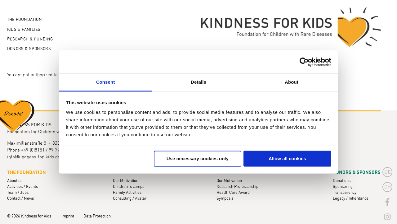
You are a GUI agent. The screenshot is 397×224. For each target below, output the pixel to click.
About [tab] (291, 82)
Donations (341, 181)
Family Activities (127, 193)
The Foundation (24, 20)
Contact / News (20, 199)
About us (14, 181)
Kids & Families (24, 30)
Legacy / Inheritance (350, 199)
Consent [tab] (105, 82)
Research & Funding (30, 39)
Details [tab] (198, 82)
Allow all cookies (287, 158)
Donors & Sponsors (29, 49)
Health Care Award (233, 193)
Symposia (225, 199)
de (387, 172)
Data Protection (97, 216)
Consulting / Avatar (129, 199)
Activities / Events (22, 187)
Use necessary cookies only (198, 158)
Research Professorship (237, 187)
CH (387, 186)
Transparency (344, 193)
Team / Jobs (18, 193)
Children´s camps (128, 187)
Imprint (67, 216)
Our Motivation (125, 181)
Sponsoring (343, 187)
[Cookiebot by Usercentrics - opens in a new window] (304, 62)
